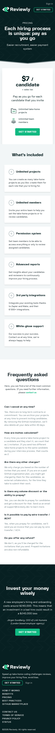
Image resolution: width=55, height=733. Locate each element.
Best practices (11, 701)
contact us (31, 392)
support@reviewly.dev (18, 507)
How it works (11, 691)
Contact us (9, 712)
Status (6, 722)
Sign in (49, 3)
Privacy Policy (11, 719)
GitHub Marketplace (15, 704)
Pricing (7, 697)
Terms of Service (13, 715)
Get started (43, 10)
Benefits (7, 694)
